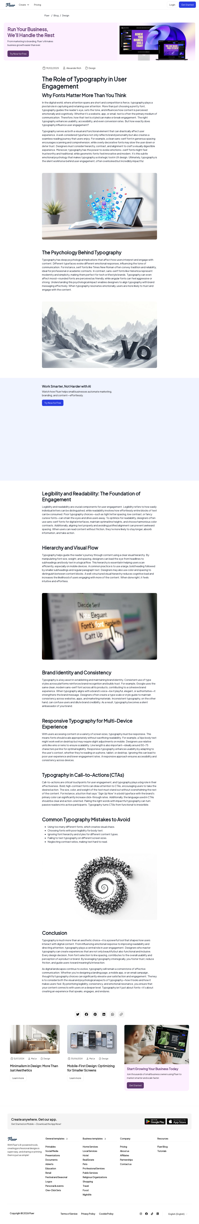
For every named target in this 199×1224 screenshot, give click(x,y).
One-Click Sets (53, 1190)
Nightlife (87, 1194)
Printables (50, 1146)
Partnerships (126, 1159)
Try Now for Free (18, 53)
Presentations (52, 1155)
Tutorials (161, 1151)
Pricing (123, 1146)
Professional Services (94, 1168)
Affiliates (124, 1155)
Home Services (90, 1146)
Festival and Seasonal (56, 1177)
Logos (48, 1181)
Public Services (90, 1172)
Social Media (51, 1151)
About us (124, 1151)
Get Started (187, 4)
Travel (86, 1185)
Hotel (85, 1155)
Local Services (90, 1151)
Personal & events (54, 1185)
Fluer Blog (162, 1146)
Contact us (126, 1164)
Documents (51, 1159)
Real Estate (88, 1159)
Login (172, 4)
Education (50, 1168)
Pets (85, 1164)
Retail (48, 1172)
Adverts (49, 1164)
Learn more (18, 1078)
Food (85, 1190)
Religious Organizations (95, 1177)
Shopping (88, 1181)
